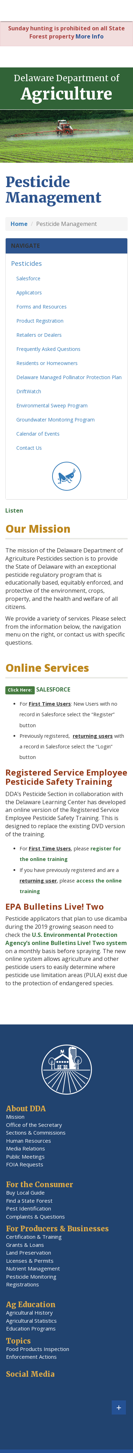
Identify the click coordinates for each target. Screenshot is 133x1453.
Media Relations (25, 1148)
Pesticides (26, 266)
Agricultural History (29, 1312)
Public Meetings (25, 1156)
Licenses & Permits (30, 1260)
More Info (90, 36)
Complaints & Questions (35, 1216)
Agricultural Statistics (31, 1320)
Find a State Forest (29, 1200)
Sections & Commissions (36, 1132)
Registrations (22, 1284)
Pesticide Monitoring (31, 1276)
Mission (15, 1116)
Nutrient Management (33, 1268)
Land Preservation (28, 1252)
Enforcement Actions (31, 1356)
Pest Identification (28, 1208)
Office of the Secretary (34, 1124)
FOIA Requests (24, 1164)
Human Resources (28, 1140)
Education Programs (31, 1328)
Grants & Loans (25, 1244)
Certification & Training (34, 1236)
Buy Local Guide (25, 1192)
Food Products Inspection (37, 1348)
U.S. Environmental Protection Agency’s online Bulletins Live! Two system (66, 942)
